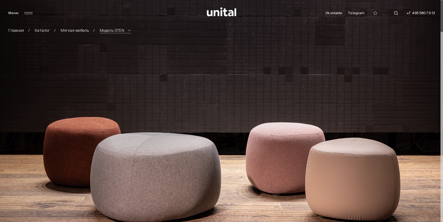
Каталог (42, 30)
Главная (16, 30)
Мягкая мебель (75, 30)
